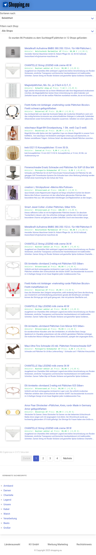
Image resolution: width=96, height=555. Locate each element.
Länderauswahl (12, 544)
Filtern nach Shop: (9, 26)
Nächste (67, 458)
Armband (8, 485)
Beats (6, 523)
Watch (7, 513)
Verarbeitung (10, 518)
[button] (91, 4)
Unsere (7, 504)
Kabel (6, 509)
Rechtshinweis (84, 544)
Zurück (26, 458)
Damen (7, 490)
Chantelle (8, 495)
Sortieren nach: (8, 13)
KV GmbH (34, 544)
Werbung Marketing (58, 544)
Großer (7, 527)
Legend (7, 499)
